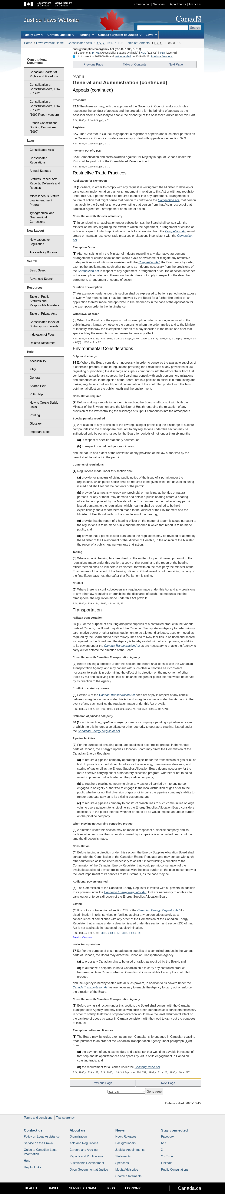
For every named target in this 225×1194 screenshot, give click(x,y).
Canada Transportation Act (122, 645)
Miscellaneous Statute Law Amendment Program (44, 200)
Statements (123, 1156)
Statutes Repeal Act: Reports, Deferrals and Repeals (45, 183)
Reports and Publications (86, 1156)
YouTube (167, 1156)
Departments (177, 4)
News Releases (125, 1136)
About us (77, 1130)
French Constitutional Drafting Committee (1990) (44, 127)
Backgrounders (125, 1143)
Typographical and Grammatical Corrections (42, 217)
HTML (96, 52)
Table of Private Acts (43, 313)
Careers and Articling (84, 1149)
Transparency (65, 1117)
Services (158, 4)
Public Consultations (174, 1169)
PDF (163, 52)
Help (27, 1160)
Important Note (40, 431)
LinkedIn (167, 1163)
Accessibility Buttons (43, 252)
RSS (164, 1143)
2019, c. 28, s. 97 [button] (110, 933)
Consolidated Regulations (38, 160)
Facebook (167, 1136)
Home (28, 43)
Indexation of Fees (42, 334)
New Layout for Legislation (40, 242)
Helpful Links (32, 1167)
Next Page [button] (176, 64)
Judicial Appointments (130, 1149)
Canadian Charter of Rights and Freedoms (44, 74)
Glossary (35, 423)
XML (143, 52)
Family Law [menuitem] (33, 34)
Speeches (122, 1163)
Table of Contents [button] (134, 64)
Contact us (33, 1130)
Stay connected (174, 1130)
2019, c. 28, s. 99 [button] (131, 933)
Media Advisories (126, 1169)
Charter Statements (128, 1176)
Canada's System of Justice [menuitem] (120, 34)
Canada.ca (141, 4)
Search (195, 27)
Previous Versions (162, 56)
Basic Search (38, 270)
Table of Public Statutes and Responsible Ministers (44, 301)
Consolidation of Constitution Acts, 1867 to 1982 (45, 89)
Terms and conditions (38, 1117)
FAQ (33, 369)
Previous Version (82, 937)
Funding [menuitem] (86, 34)
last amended (123, 56)
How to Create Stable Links (44, 405)
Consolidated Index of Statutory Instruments (44, 324)
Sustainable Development (87, 1163)
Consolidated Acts (80, 43)
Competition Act (168, 200)
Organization (78, 1136)
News (120, 1130)
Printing (35, 415)
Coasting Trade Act (147, 1067)
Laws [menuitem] (151, 34)
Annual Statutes (40, 170)
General (35, 377)
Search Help (38, 386)
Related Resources (42, 343)
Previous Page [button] (93, 64)
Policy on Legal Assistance (42, 1136)
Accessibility (38, 361)
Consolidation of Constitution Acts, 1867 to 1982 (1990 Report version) (45, 108)
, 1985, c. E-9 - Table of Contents (123, 43)
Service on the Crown (38, 1143)
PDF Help (36, 394)
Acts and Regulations (84, 1143)
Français (194, 4)
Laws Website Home (50, 43)
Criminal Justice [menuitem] (61, 34)
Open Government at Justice (89, 1169)
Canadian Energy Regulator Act (99, 731)
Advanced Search (41, 278)
